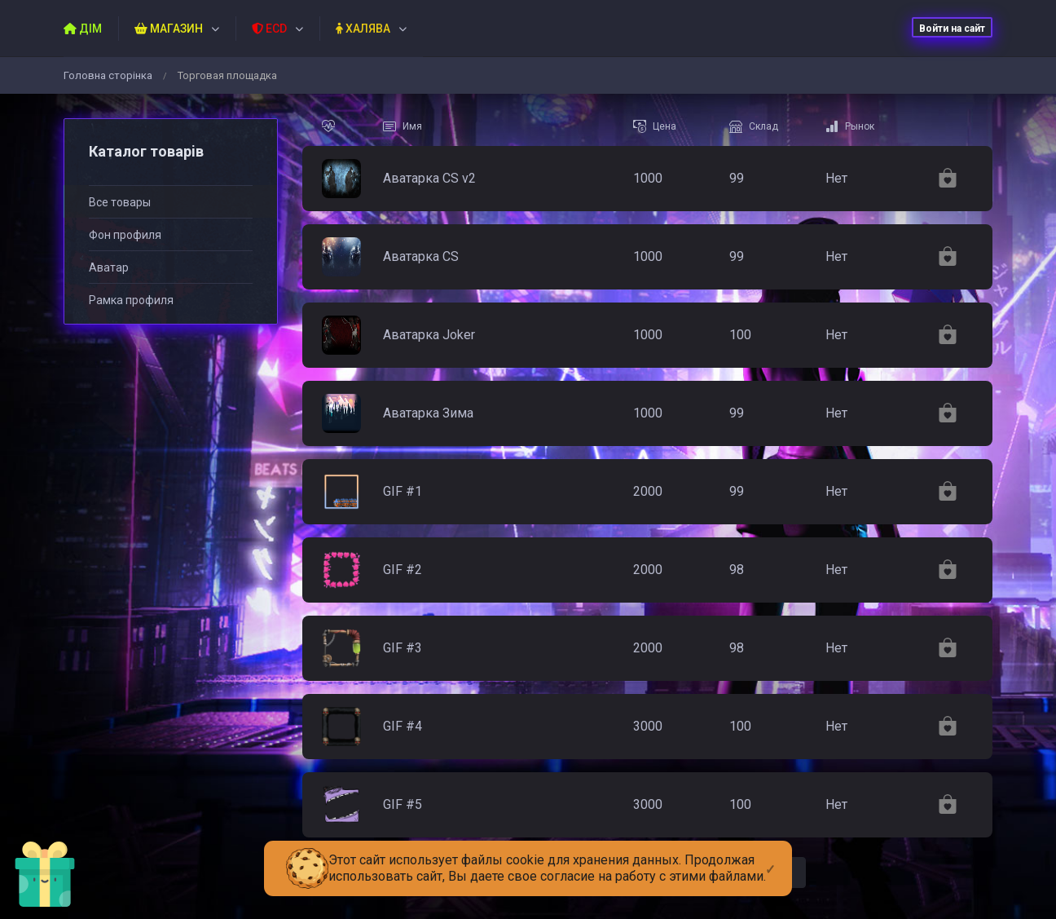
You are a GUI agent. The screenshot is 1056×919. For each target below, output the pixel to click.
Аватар (109, 267)
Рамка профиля (131, 300)
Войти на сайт (952, 28)
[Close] (770, 856)
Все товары (120, 202)
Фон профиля (125, 234)
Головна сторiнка (108, 75)
